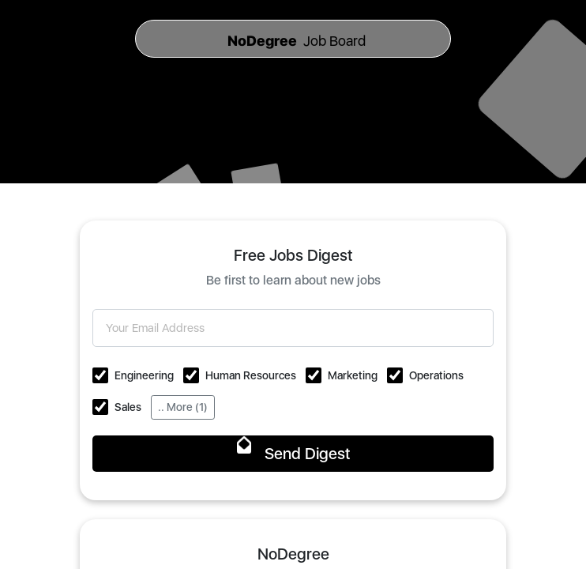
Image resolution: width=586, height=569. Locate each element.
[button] (100, 375)
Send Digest (293, 453)
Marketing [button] (353, 375)
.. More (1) (183, 407)
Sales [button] (128, 407)
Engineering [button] (144, 375)
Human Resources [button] (250, 375)
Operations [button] (436, 375)
